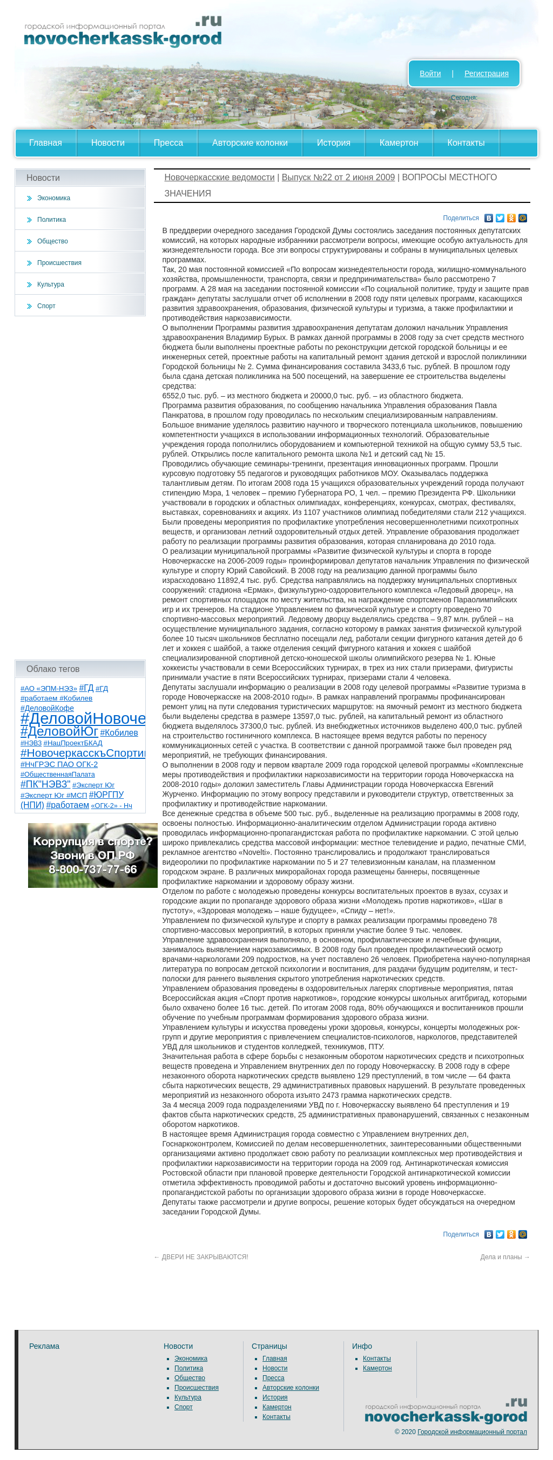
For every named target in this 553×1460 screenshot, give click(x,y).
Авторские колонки (250, 142)
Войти (430, 73)
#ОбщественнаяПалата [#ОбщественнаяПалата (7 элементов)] (58, 774)
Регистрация (486, 73)
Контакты (466, 142)
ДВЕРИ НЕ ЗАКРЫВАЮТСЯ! (201, 1257)
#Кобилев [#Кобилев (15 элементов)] (119, 732)
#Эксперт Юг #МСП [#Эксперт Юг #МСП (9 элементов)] (54, 795)
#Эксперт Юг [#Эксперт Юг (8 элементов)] (93, 785)
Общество (52, 241)
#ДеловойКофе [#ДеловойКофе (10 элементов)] (47, 708)
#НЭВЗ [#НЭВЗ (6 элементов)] (31, 743)
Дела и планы (505, 1257)
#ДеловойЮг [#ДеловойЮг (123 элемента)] (59, 731)
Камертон (399, 142)
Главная (45, 142)
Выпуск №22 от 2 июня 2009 (338, 177)
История (333, 142)
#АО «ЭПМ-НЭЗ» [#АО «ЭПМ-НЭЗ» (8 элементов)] (49, 688)
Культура (50, 284)
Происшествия (59, 263)
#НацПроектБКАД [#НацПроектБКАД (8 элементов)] (73, 743)
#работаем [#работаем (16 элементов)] (67, 805)
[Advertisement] (80, 488)
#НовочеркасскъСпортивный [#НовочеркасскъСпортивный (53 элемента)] (96, 752)
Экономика (53, 198)
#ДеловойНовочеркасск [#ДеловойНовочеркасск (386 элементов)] (107, 718)
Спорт (46, 306)
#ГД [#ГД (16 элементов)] (86, 687)
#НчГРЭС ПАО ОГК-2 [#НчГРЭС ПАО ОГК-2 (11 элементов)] (59, 764)
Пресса (168, 142)
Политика (51, 219)
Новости (108, 142)
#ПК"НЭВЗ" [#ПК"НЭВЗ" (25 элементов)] (46, 784)
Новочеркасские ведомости (220, 177)
